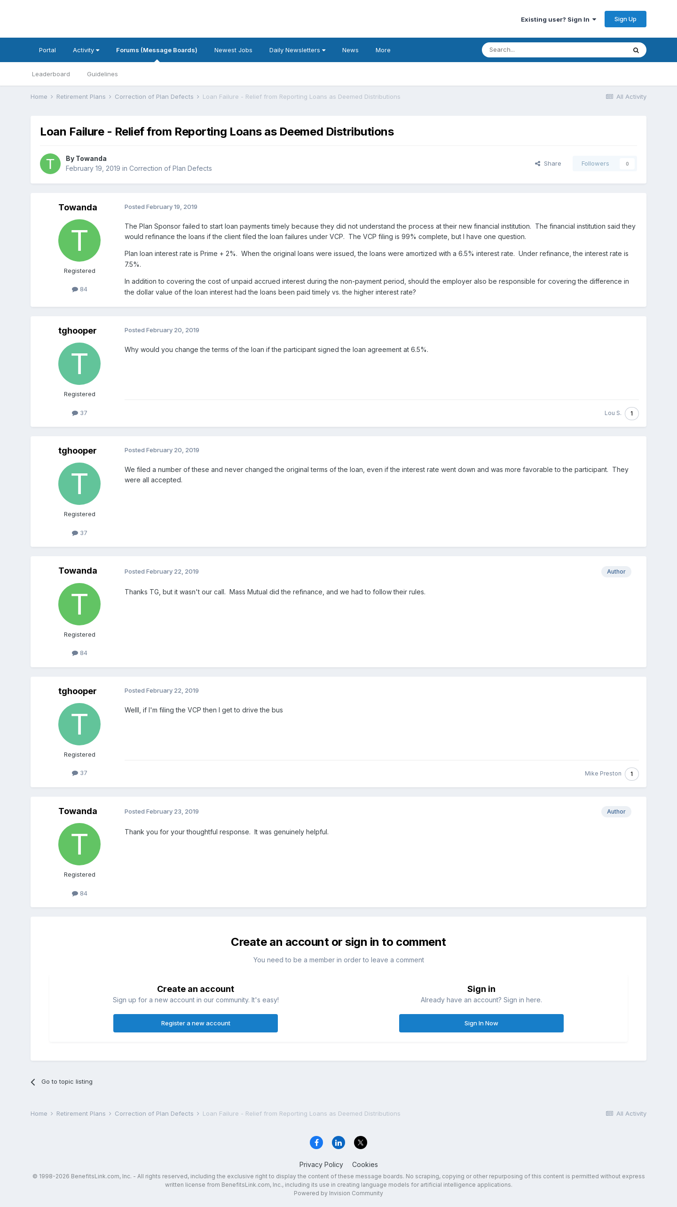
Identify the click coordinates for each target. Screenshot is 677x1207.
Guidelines (102, 74)
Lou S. (613, 412)
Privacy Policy (321, 1164)
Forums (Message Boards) (156, 54)
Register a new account (195, 1023)
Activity (86, 50)
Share (548, 163)
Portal (47, 50)
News (350, 50)
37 (79, 412)
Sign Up (625, 19)
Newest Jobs (233, 50)
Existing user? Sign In (558, 19)
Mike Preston (603, 773)
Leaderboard (51, 74)
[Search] (530, 49)
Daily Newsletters (297, 50)
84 (79, 289)
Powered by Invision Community (338, 1193)
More (383, 50)
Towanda (91, 158)
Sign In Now (481, 1023)
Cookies (365, 1164)
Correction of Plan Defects (170, 168)
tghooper (77, 331)
